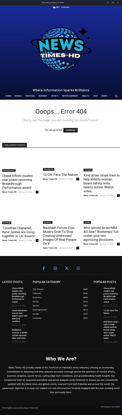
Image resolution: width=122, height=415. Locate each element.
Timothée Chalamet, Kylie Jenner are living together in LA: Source (18, 232)
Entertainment (9, 170)
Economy (6, 223)
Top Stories (48, 169)
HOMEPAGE (70, 130)
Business (47, 222)
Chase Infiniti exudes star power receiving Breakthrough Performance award (17, 182)
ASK (117, 405)
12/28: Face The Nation (60, 175)
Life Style (88, 170)
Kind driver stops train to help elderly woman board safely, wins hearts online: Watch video (102, 183)
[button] (116, 96)
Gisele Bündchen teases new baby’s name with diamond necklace (19, 315)
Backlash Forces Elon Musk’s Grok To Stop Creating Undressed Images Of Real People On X (59, 236)
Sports (87, 222)
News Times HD (9, 192)
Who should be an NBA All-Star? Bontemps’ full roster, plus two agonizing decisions (101, 234)
